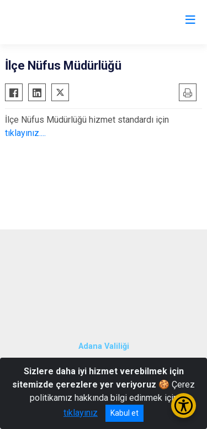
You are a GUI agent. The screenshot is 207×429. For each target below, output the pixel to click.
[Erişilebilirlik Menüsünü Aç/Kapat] (183, 405)
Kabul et (124, 413)
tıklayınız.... (25, 133)
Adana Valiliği (103, 346)
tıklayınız (80, 412)
